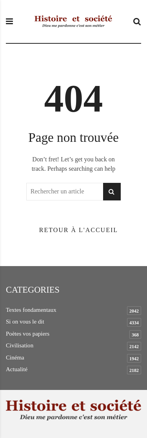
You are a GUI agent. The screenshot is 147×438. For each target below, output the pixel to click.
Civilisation (19, 345)
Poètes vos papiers (27, 334)
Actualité (16, 369)
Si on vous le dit (25, 321)
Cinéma (15, 357)
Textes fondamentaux (31, 310)
